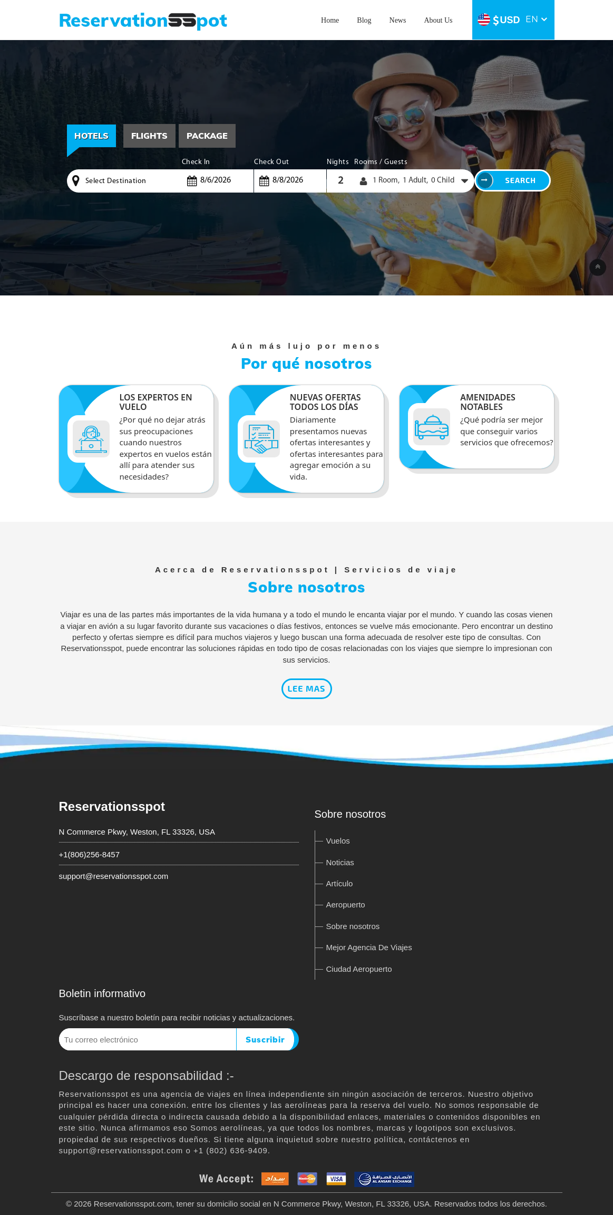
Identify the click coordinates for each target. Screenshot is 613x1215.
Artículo (339, 883)
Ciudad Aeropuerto (359, 968)
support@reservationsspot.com (114, 876)
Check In (196, 162)
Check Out (271, 162)
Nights (338, 162)
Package (207, 135)
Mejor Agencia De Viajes (369, 947)
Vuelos (338, 840)
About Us (438, 20)
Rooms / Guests (380, 162)
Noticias (340, 862)
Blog (364, 20)
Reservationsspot (112, 806)
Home (330, 20)
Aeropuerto (345, 904)
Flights (149, 135)
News (398, 20)
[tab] (149, 136)
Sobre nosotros (353, 926)
